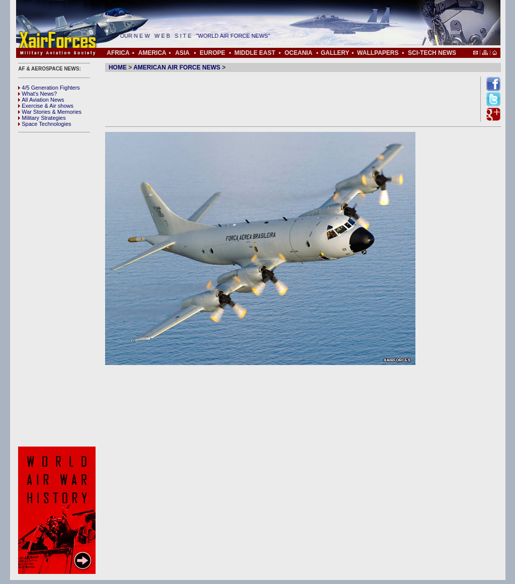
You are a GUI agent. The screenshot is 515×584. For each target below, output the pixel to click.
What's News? (37, 94)
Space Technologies (44, 124)
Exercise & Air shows (45, 106)
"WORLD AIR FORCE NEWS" (236, 36)
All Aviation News (41, 100)
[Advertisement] (58, 289)
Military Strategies (41, 118)
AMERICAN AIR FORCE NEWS (176, 67)
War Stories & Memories (49, 112)
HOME (118, 67)
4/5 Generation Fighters (49, 88)
